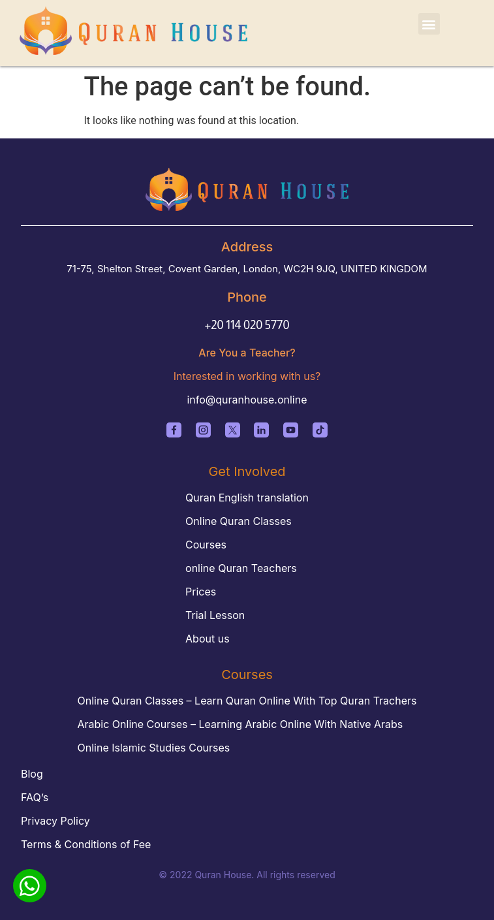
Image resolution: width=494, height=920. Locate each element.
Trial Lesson (215, 615)
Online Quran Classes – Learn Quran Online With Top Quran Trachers (247, 700)
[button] (429, 24)
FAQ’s (34, 797)
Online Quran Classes (238, 521)
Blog (32, 773)
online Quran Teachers (241, 568)
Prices (200, 591)
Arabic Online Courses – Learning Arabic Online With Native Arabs (240, 724)
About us (207, 638)
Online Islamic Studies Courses (154, 747)
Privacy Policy (55, 820)
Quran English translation (247, 497)
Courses (205, 544)
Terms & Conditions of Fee (86, 844)
